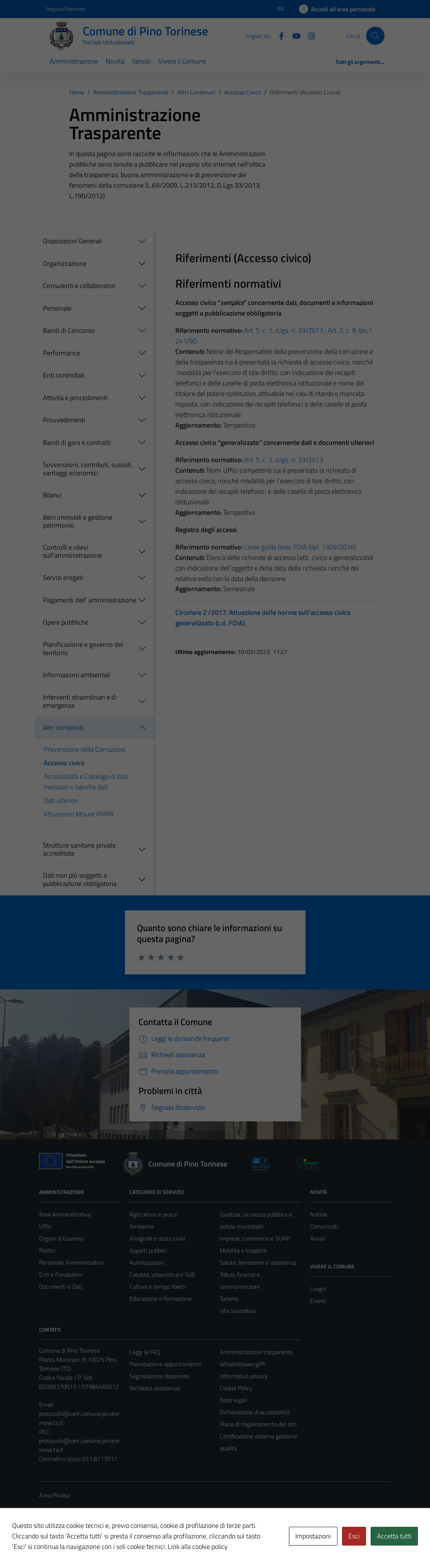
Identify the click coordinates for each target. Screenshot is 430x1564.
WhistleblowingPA (242, 1363)
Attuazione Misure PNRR (78, 814)
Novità (115, 61)
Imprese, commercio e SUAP (255, 1238)
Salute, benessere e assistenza (258, 1262)
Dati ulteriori (61, 800)
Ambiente (141, 1226)
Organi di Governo (61, 1238)
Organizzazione (65, 263)
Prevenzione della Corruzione (84, 749)
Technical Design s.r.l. (90, 1542)
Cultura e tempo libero (157, 1286)
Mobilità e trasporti (243, 1250)
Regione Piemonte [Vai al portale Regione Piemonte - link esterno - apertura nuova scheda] (66, 9)
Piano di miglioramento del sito (258, 1424)
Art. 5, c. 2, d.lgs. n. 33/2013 (283, 460)
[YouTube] (293, 35)
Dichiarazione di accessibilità (255, 1412)
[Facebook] (278, 35)
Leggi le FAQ (145, 1351)
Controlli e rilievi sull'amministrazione (72, 551)
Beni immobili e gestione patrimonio (77, 521)
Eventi (318, 1300)
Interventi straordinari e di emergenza (80, 701)
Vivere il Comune (182, 61)
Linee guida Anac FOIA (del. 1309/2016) (300, 547)
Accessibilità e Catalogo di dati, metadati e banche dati (86, 781)
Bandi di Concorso (69, 330)
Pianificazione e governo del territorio (83, 648)
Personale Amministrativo (71, 1262)
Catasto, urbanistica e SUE (162, 1274)
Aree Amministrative (65, 1214)
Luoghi (318, 1288)
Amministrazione (74, 61)
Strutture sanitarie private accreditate (79, 849)
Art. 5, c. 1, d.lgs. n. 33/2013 (283, 330)
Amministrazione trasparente (256, 1351)
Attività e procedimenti (75, 398)
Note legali (233, 1400)
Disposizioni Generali (72, 241)
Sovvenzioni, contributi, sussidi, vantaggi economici (87, 469)
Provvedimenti (64, 420)
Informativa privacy (244, 1375)
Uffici (45, 1226)
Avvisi (317, 1238)
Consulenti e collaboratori (79, 286)
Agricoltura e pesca (153, 1214)
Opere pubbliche (65, 622)
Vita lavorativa (238, 1310)
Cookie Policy (236, 1388)
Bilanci (52, 495)
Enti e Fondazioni (60, 1274)
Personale (57, 308)
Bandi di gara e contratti (77, 442)
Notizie (318, 1214)
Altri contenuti (63, 727)
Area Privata (54, 1495)
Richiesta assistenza (154, 1388)
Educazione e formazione (160, 1298)
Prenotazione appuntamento (165, 1363)
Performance (61, 353)
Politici (47, 1250)
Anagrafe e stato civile (157, 1238)
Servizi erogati (63, 577)
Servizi (141, 61)
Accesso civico (64, 763)
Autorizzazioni (146, 1262)
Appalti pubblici (148, 1250)
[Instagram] (308, 35)
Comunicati (324, 1226)
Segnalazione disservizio (159, 1375)
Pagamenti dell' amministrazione (89, 600)
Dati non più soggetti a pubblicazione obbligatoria (80, 879)
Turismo (229, 1298)
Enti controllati (64, 375)
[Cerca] (375, 36)
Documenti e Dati (60, 1286)
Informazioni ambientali (76, 675)
